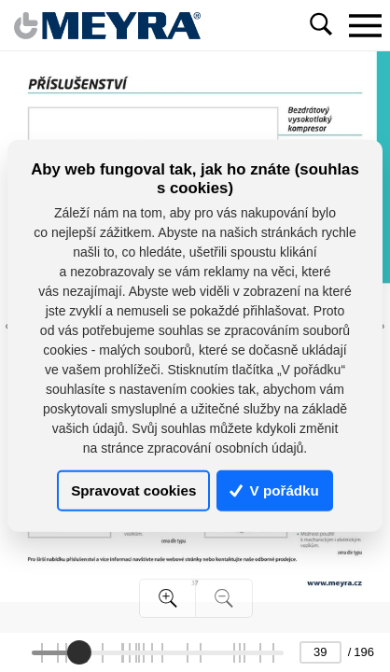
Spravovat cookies (133, 490)
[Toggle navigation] (365, 25)
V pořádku (274, 490)
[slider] (79, 652)
